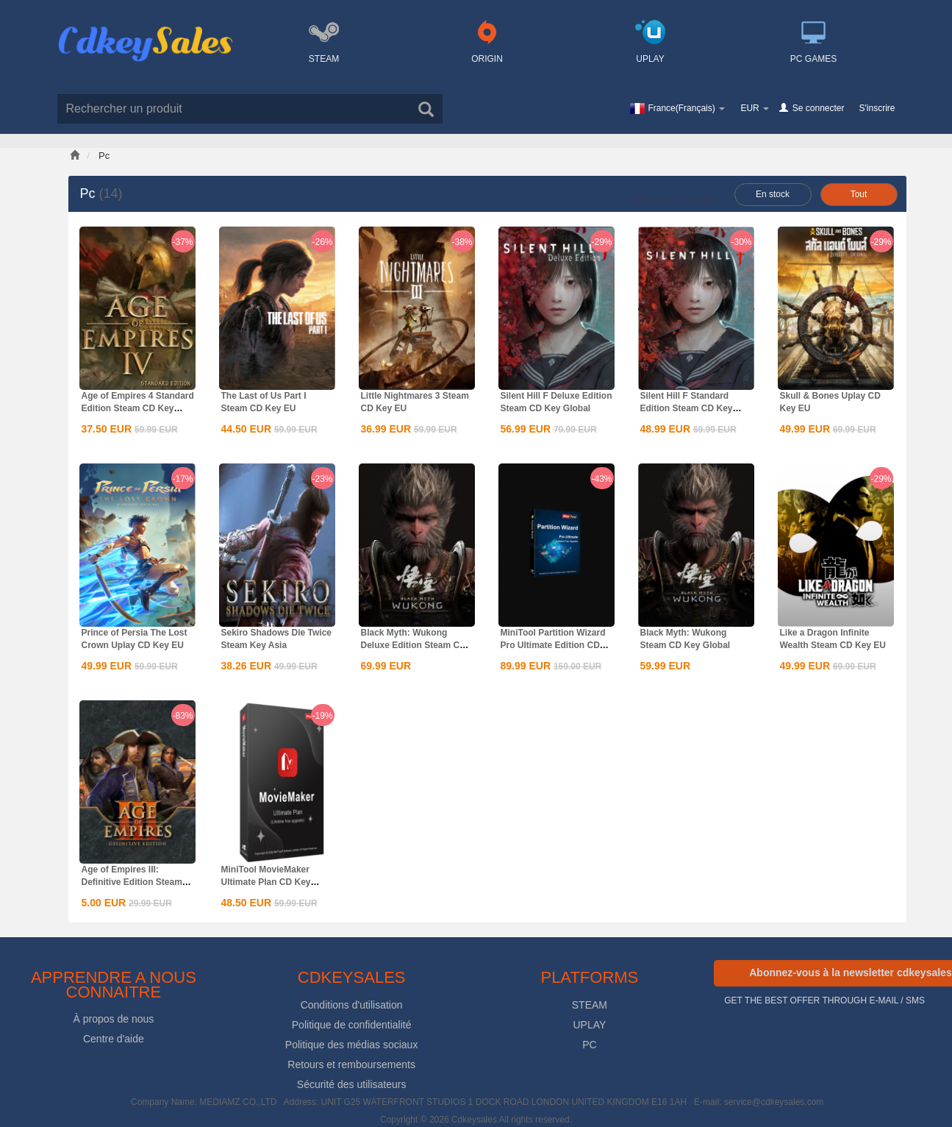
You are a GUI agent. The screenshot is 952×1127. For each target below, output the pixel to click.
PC (589, 1044)
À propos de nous (114, 1019)
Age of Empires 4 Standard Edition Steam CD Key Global (138, 408)
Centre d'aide (113, 1039)
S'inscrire (877, 108)
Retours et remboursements (351, 1064)
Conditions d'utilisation (352, 1005)
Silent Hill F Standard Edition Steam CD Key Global (686, 408)
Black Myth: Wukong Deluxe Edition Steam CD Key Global (413, 645)
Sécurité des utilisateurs (352, 1084)
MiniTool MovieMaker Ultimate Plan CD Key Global (266, 882)
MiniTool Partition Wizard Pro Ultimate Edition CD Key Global (553, 645)
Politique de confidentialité (352, 1025)
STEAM (589, 1005)
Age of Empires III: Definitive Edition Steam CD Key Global (132, 882)
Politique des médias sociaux (351, 1044)
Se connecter (818, 108)
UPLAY (589, 1025)
